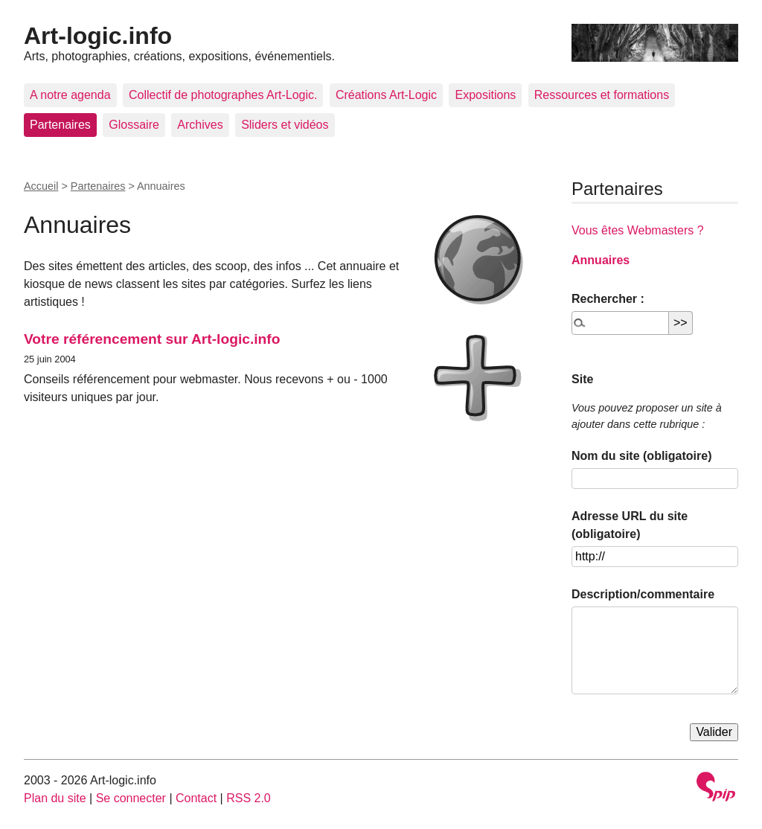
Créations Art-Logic (386, 95)
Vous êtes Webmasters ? (638, 230)
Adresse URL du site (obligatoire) (630, 525)
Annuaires (601, 260)
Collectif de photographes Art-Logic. (223, 95)
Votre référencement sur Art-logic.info (152, 339)
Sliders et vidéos (284, 124)
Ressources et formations (601, 95)
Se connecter (131, 798)
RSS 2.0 (248, 798)
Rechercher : (608, 298)
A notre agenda (70, 95)
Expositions (485, 95)
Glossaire (134, 124)
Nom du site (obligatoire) (641, 455)
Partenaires (60, 124)
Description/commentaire (643, 594)
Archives (199, 124)
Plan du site (55, 798)
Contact (196, 798)
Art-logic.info (98, 35)
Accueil (41, 186)
